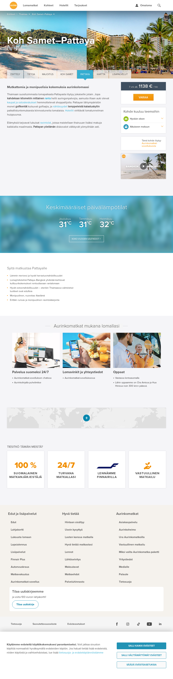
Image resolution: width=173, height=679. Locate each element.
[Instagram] (127, 624)
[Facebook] (117, 624)
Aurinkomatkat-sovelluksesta (149, 144)
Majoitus (47, 74)
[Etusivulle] (13, 5)
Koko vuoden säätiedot (85, 239)
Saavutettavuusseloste (45, 624)
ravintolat (45, 122)
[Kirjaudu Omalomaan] (143, 5)
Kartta (101, 74)
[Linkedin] (160, 624)
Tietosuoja (16, 624)
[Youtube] (149, 624)
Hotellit (69, 110)
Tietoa (31, 74)
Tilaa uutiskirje (25, 604)
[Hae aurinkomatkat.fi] (159, 5)
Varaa (143, 97)
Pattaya (85, 74)
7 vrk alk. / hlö (143, 87)
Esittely (15, 74)
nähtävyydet (60, 106)
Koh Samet (66, 74)
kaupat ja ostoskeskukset (21, 102)
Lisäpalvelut (120, 74)
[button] (143, 166)
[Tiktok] (138, 624)
